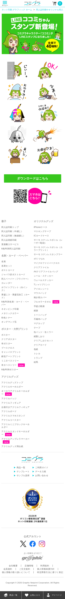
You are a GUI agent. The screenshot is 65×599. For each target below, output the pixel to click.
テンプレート (23, 471)
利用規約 (44, 565)
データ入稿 (40, 471)
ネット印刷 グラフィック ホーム (17, 9)
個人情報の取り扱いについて (16, 572)
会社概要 (13, 565)
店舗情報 (29, 565)
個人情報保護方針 (45, 569)
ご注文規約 (24, 569)
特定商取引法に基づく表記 (50, 572)
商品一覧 (21, 467)
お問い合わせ (41, 475)
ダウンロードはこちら (32, 178)
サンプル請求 (23, 475)
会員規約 (7, 569)
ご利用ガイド (41, 467)
